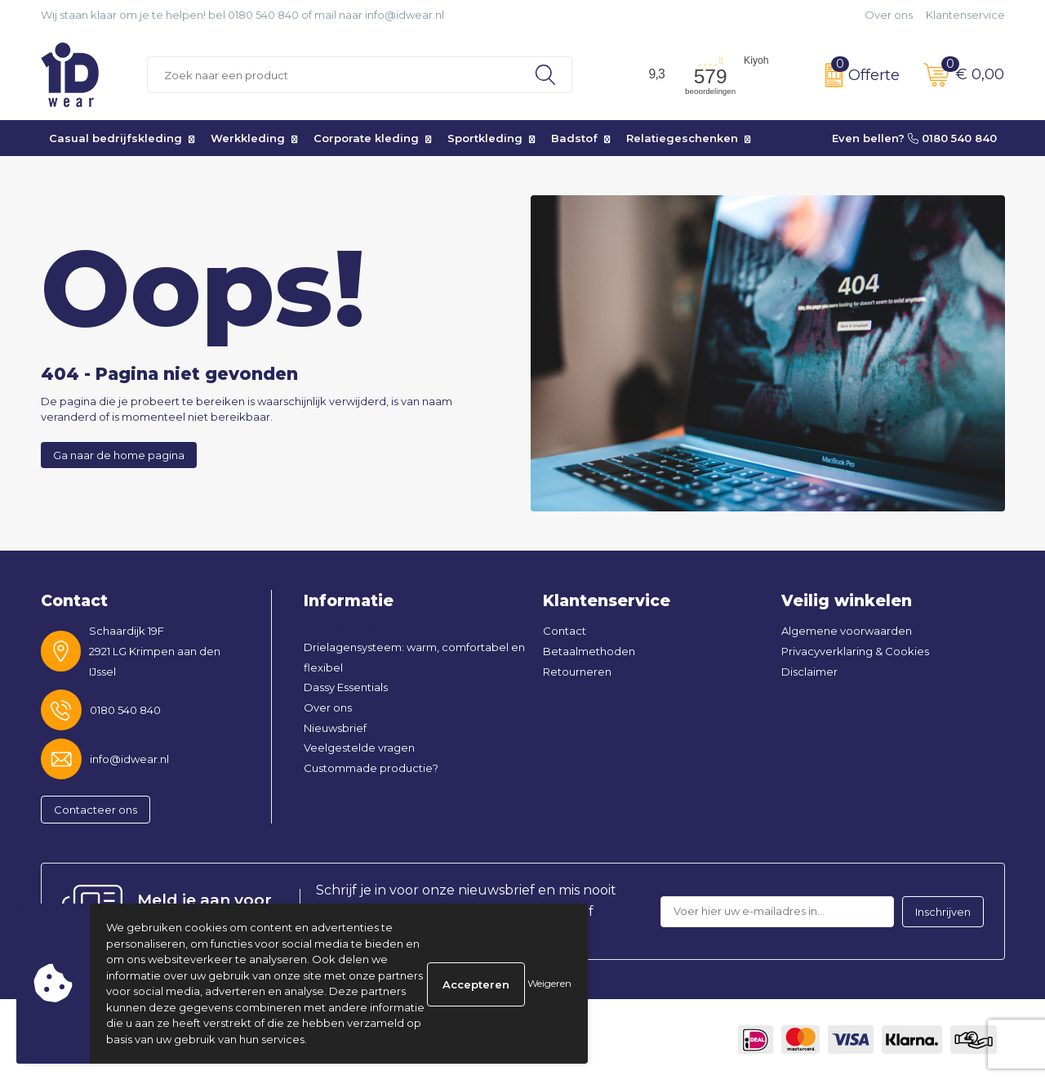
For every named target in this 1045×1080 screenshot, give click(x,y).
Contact (564, 630)
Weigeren (549, 983)
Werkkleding (248, 138)
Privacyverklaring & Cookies (855, 651)
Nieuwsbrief (335, 727)
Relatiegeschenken (682, 138)
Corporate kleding (366, 138)
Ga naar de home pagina (119, 455)
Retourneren (577, 671)
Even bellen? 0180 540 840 (914, 138)
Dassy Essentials (346, 687)
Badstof (574, 138)
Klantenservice (965, 14)
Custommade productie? (371, 767)
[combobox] (333, 74)
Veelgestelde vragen (359, 747)
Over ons (889, 14)
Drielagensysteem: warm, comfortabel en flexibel (414, 657)
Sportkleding (484, 138)
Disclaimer (809, 671)
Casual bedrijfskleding (115, 138)
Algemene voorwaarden (846, 630)
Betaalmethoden (589, 651)
